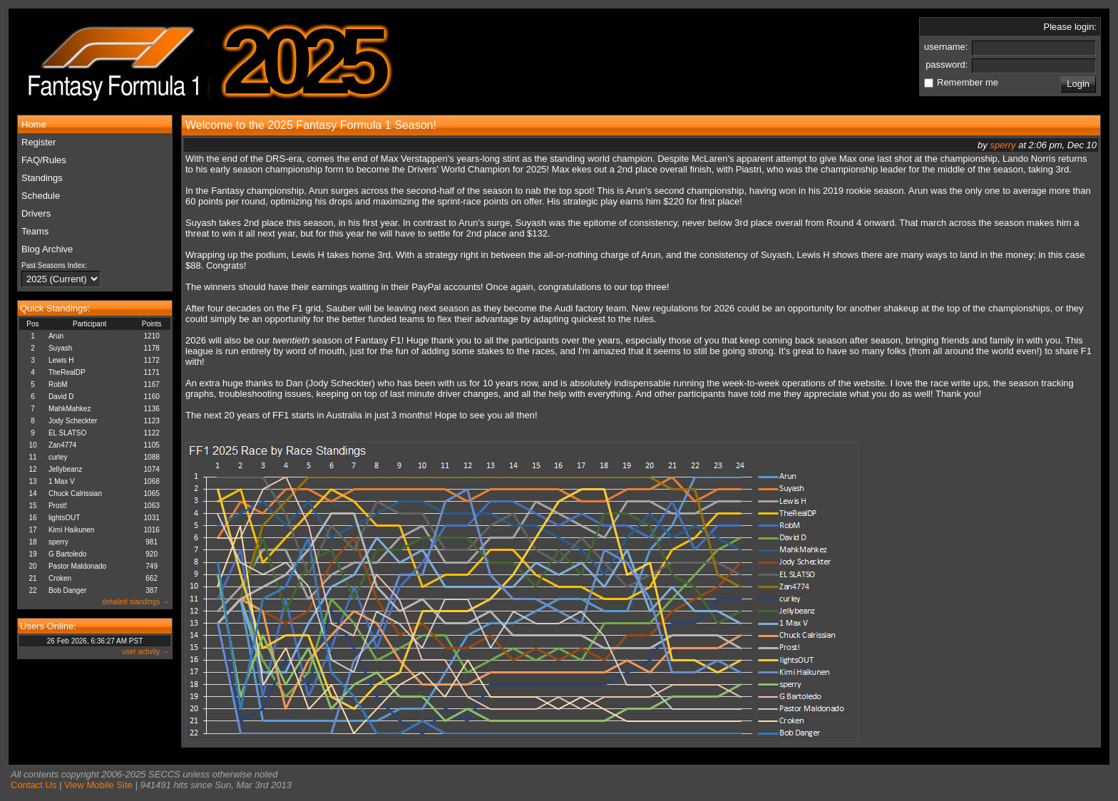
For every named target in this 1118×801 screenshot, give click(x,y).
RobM (58, 384)
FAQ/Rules (43, 160)
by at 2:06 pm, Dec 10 (1037, 145)
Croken (59, 578)
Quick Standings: (55, 308)
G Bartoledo (67, 554)
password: (947, 64)
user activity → (145, 652)
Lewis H (61, 360)
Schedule (40, 195)
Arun (55, 336)
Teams (34, 231)
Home (33, 124)
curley (58, 457)
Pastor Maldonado (77, 566)
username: (947, 46)
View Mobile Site (98, 785)
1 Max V (61, 481)
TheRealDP (67, 372)
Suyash (60, 348)
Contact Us (33, 785)
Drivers (36, 213)
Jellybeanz (65, 469)
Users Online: (48, 626)
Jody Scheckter (72, 421)
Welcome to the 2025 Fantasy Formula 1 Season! (310, 125)
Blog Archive (47, 249)
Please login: (1070, 26)
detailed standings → (136, 602)
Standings (42, 177)
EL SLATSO (67, 433)
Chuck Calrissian (75, 493)
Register (38, 142)
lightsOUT (64, 518)
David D (61, 396)
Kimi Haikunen (71, 530)
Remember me (967, 82)
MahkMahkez (69, 409)
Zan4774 (62, 445)
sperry (58, 542)
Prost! (57, 506)
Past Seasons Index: (54, 265)
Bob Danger (67, 590)
